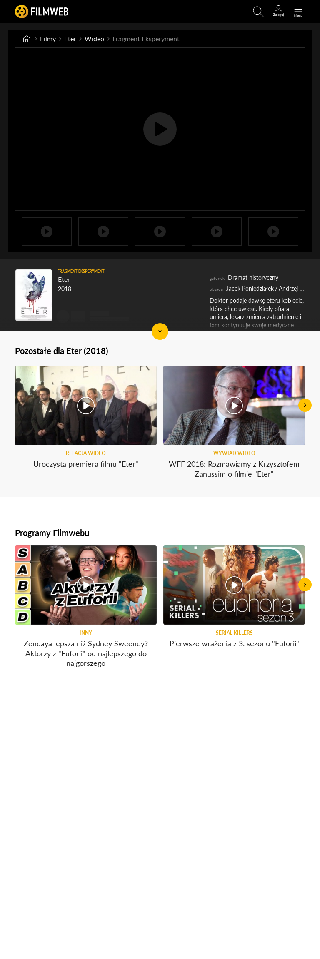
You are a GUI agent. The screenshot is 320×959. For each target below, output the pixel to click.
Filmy (48, 38)
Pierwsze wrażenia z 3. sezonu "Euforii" (234, 643)
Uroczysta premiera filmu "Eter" (85, 463)
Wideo (94, 38)
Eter (70, 38)
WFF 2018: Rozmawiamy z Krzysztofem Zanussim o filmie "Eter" (234, 468)
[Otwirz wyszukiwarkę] (258, 11)
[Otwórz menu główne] (298, 11)
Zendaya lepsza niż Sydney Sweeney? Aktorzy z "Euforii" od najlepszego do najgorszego (86, 653)
